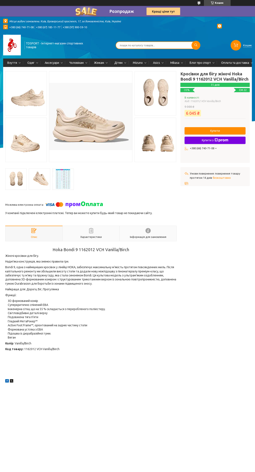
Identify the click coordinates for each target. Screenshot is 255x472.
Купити (215, 130)
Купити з (215, 140)
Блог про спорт (200, 62)
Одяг (30, 62)
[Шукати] (196, 45)
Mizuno (138, 62)
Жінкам (99, 62)
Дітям (118, 62)
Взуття (12, 62)
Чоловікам (76, 62)
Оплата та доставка (235, 62)
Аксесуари (52, 62)
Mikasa (174, 62)
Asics (156, 62)
